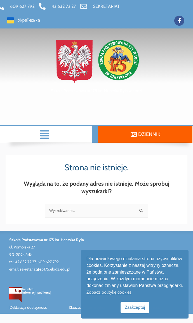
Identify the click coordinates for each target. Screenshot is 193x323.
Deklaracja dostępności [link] (29, 307)
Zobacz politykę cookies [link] (108, 292)
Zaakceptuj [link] (135, 307)
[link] (37, 6)
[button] (36, 134)
